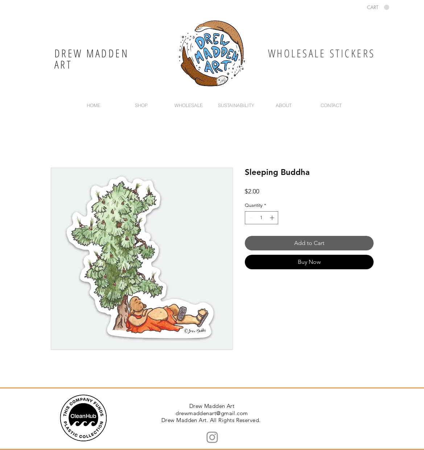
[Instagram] (212, 437)
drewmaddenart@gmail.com (212, 413)
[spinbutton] (261, 218)
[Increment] (272, 218)
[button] (378, 7)
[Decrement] (250, 218)
